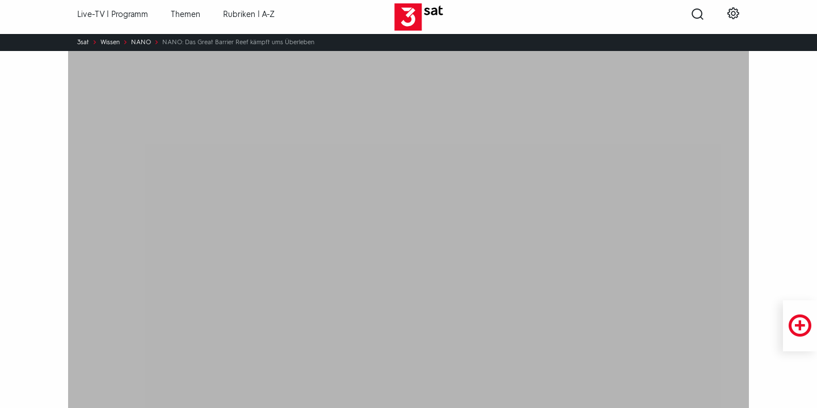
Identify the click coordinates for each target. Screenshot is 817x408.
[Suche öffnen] (698, 17)
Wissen (110, 42)
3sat (83, 42)
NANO (141, 42)
